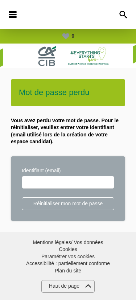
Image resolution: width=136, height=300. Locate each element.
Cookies (68, 249)
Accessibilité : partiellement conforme (68, 263)
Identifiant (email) (41, 170)
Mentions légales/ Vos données (68, 242)
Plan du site (68, 271)
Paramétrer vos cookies (68, 256)
